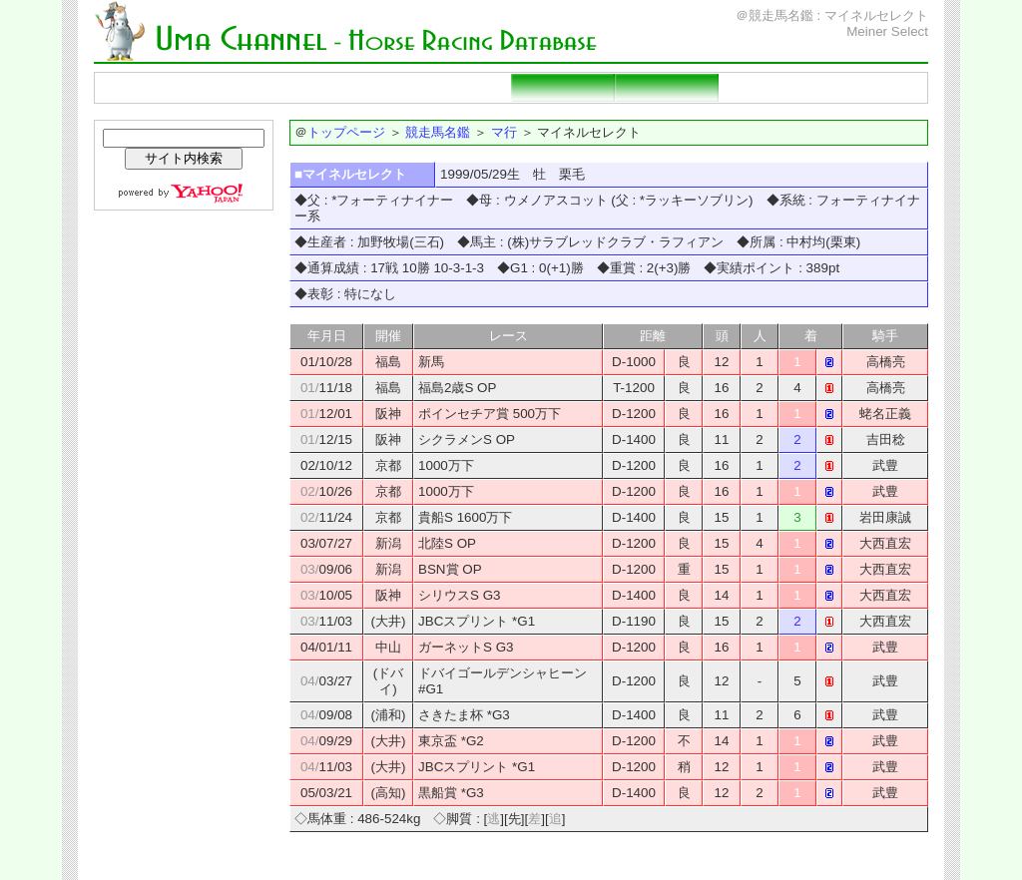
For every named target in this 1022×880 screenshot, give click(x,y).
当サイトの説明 (874, 88)
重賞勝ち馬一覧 (459, 88)
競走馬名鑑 (251, 88)
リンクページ (770, 88)
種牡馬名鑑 (355, 88)
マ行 (504, 132)
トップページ (148, 88)
